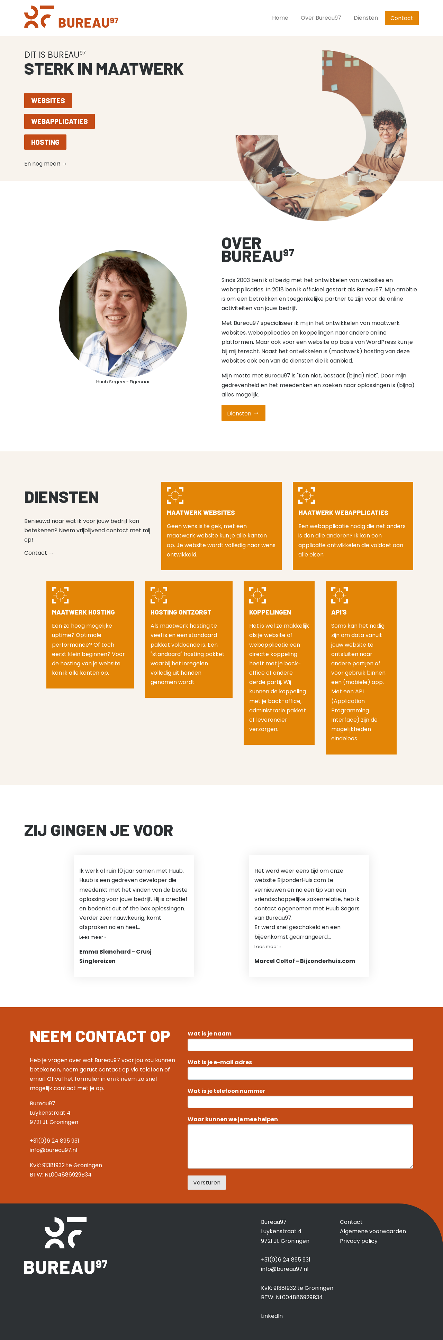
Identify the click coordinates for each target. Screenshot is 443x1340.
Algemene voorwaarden (373, 1231)
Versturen (206, 1183)
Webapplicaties (59, 121)
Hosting (45, 142)
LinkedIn (272, 1316)
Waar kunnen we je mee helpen (233, 1119)
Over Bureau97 (321, 18)
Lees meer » (92, 937)
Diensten (366, 18)
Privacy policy (359, 1241)
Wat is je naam (210, 1034)
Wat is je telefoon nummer (226, 1091)
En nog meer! (45, 164)
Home (280, 18)
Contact (401, 18)
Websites (48, 100)
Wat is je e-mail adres (220, 1062)
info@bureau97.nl (53, 1150)
